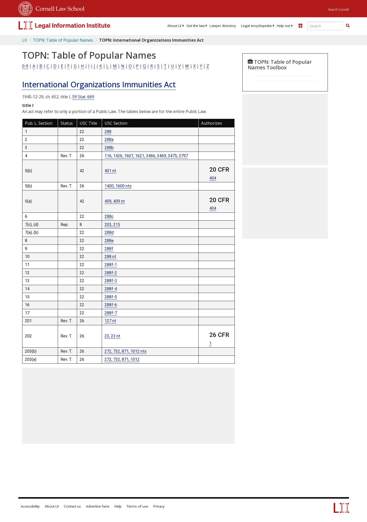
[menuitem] (174, 25)
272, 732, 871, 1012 (122, 359)
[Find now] (348, 26)
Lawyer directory (223, 25)
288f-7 (111, 313)
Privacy (159, 506)
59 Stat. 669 (83, 97)
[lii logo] (76, 25)
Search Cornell (338, 9)
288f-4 (111, 288)
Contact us (72, 506)
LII (24, 40)
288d (109, 232)
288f (109, 248)
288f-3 (111, 280)
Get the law (195, 25)
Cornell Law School (58, 8)
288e (109, 240)
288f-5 (111, 297)
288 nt (110, 256)
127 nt (110, 320)
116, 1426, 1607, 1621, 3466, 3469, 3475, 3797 (146, 155)
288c (109, 216)
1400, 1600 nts (118, 186)
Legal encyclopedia (256, 25)
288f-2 (111, 272)
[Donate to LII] (300, 26)
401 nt (110, 170)
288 (108, 131)
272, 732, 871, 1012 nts (125, 351)
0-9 (25, 66)
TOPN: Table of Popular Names (63, 40)
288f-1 (111, 264)
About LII (174, 25)
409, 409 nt (115, 201)
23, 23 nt (112, 336)
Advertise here (97, 506)
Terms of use (137, 506)
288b (109, 147)
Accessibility (30, 506)
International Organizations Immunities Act (99, 84)
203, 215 (112, 224)
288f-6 (111, 304)
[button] (347, 25)
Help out (283, 25)
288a (109, 139)
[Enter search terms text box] (325, 26)
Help (118, 506)
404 (212, 178)
